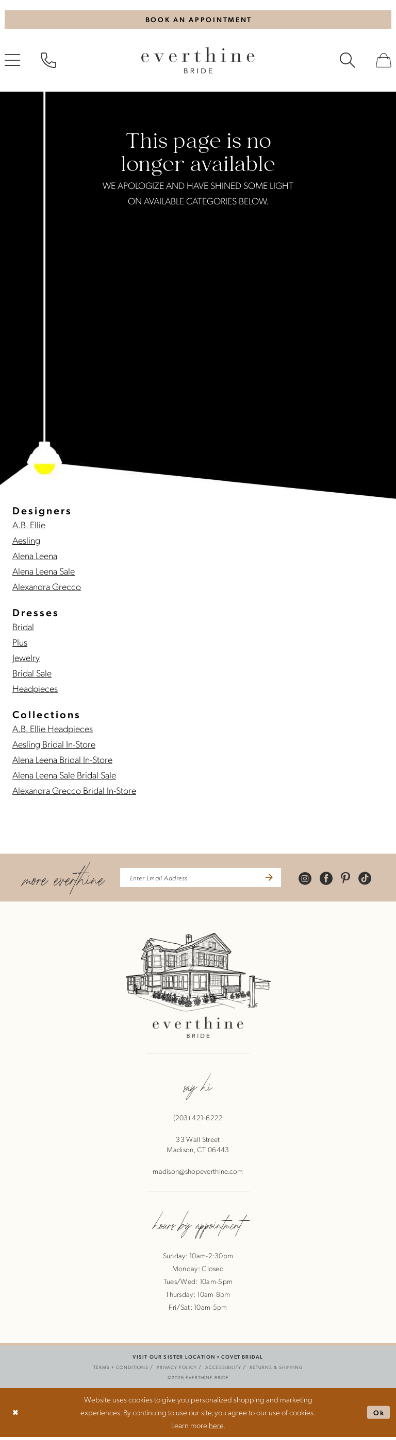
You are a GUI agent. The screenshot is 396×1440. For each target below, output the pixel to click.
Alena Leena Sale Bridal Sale (64, 777)
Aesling (26, 542)
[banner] (198, 62)
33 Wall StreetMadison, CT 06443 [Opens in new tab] (198, 1147)
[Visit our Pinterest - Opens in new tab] (354, 880)
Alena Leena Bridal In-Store (62, 761)
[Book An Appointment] (198, 20)
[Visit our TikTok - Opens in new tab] (374, 880)
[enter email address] (201, 880)
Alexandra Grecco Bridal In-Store (74, 792)
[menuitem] (48, 62)
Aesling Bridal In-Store (53, 746)
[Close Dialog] (16, 1416)
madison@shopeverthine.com (198, 1174)
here (216, 1428)
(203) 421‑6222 (198, 1120)
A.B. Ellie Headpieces (52, 730)
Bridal (23, 628)
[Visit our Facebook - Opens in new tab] (335, 880)
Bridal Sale (32, 675)
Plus (19, 644)
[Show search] (347, 62)
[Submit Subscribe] (275, 880)
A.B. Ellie (28, 526)
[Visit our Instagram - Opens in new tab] (314, 880)
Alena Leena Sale (43, 573)
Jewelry (26, 659)
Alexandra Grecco (46, 588)
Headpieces (35, 690)
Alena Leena (34, 557)
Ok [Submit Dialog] (378, 1415)
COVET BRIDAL (242, 1360)
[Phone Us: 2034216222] (48, 62)
